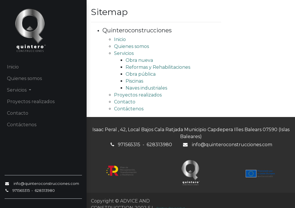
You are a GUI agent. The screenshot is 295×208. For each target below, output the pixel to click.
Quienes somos (131, 46)
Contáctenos (128, 109)
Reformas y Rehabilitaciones (158, 67)
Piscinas (134, 81)
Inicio (120, 39)
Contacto (124, 102)
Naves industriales (146, 88)
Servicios (124, 53)
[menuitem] (43, 67)
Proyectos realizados (138, 95)
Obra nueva (139, 60)
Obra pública (141, 74)
